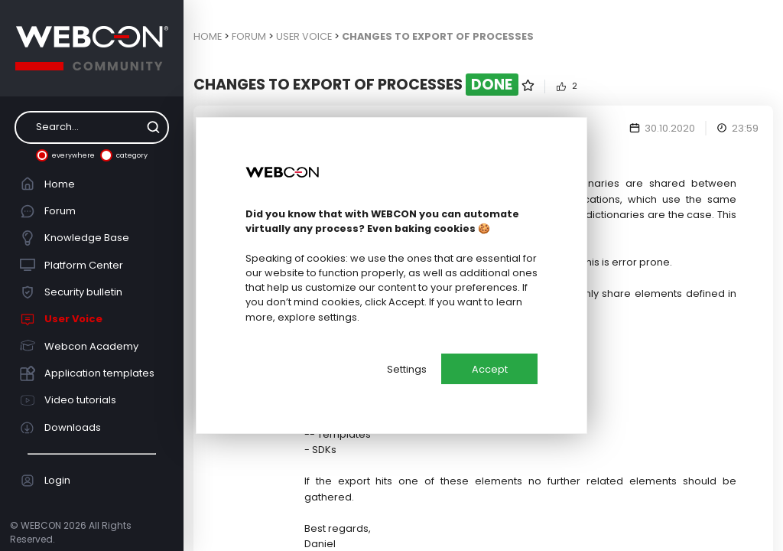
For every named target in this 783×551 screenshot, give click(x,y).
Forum (48, 211)
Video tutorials (68, 400)
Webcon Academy (79, 346)
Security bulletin (71, 292)
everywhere (65, 155)
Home (48, 183)
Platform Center (72, 264)
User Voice (61, 319)
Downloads (61, 427)
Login (45, 480)
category (124, 155)
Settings (407, 369)
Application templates (87, 373)
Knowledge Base (75, 238)
